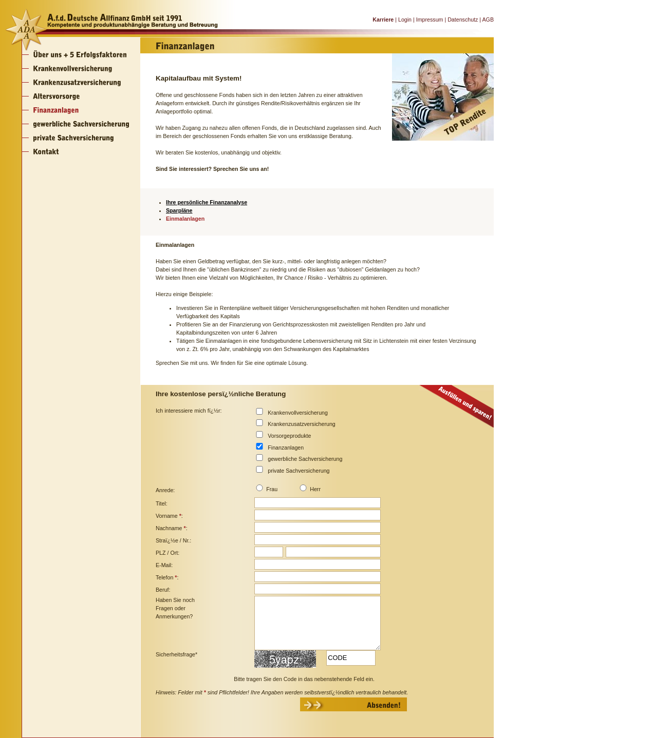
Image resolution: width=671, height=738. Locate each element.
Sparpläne (179, 210)
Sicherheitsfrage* (176, 654)
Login (405, 19)
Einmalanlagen (185, 219)
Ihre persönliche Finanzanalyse (206, 202)
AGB (488, 19)
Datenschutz (463, 19)
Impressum (429, 19)
